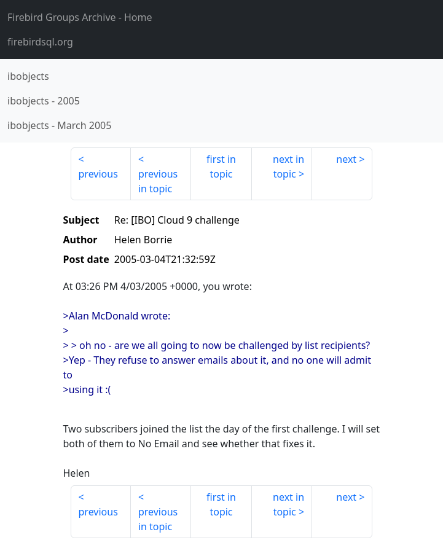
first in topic (221, 166)
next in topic (288, 166)
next (346, 159)
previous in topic (158, 181)
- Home (79, 17)
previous (98, 174)
